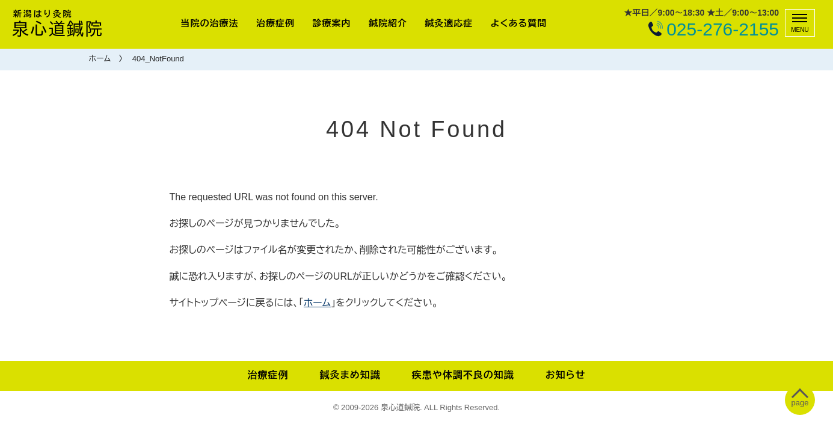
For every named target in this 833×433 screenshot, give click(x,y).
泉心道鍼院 (57, 23)
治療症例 (275, 23)
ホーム (100, 58)
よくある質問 (519, 23)
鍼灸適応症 (449, 23)
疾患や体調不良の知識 (463, 375)
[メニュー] (800, 23)
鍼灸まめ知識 (349, 375)
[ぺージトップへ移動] (800, 400)
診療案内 (331, 23)
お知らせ (566, 375)
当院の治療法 (210, 23)
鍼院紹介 (388, 23)
